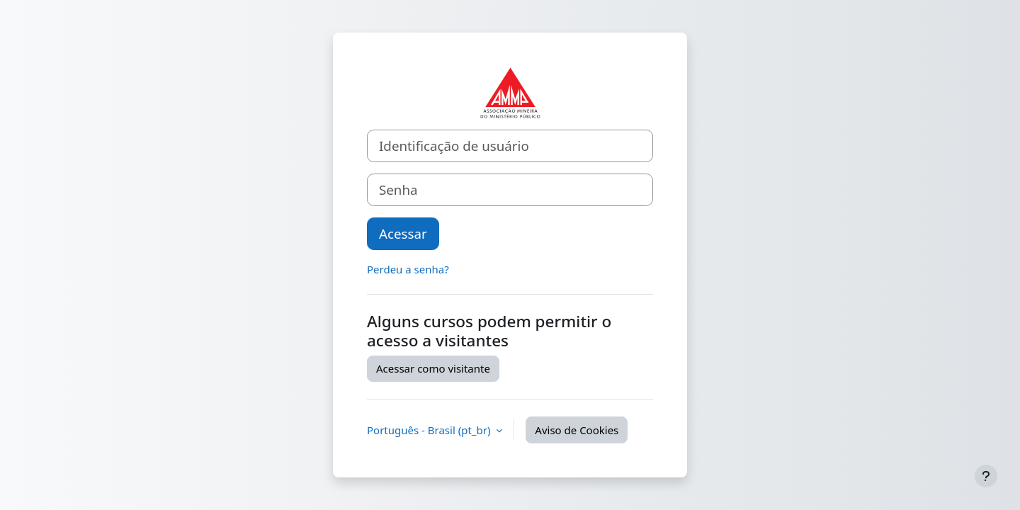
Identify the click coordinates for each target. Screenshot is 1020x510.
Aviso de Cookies (576, 430)
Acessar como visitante (433, 368)
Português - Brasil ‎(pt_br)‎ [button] (430, 430)
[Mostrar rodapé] (986, 476)
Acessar (403, 233)
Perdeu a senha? (408, 269)
